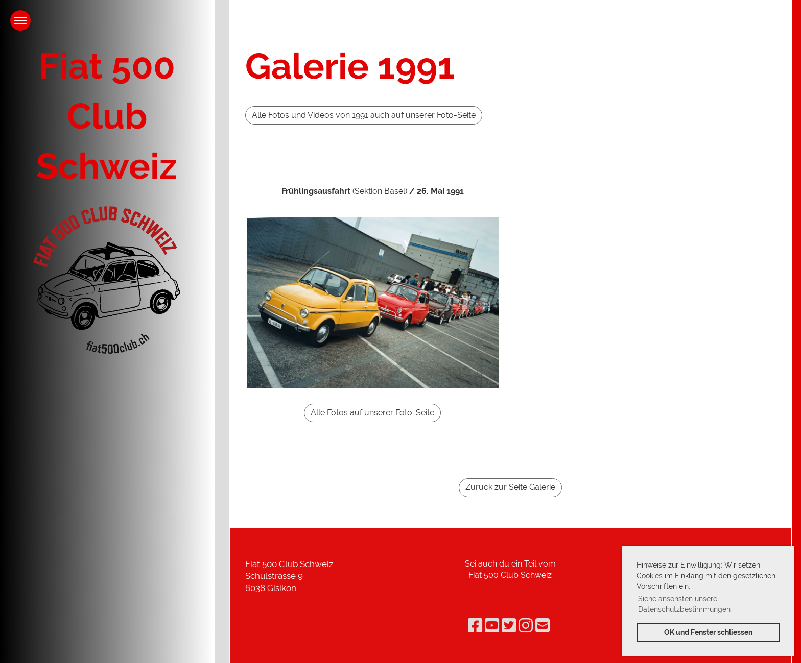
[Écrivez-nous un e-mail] (542, 625)
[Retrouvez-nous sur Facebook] (475, 625)
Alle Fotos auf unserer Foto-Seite (372, 413)
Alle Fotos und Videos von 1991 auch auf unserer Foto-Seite (364, 115)
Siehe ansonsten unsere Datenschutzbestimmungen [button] (684, 604)
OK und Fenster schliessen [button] (708, 632)
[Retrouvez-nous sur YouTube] (492, 625)
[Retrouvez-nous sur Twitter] (509, 625)
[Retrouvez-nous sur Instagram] (526, 625)
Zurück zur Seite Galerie (510, 487)
